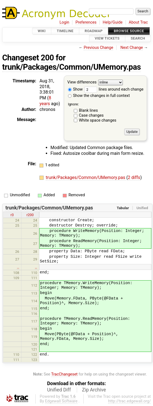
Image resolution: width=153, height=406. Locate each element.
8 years (45, 100)
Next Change (131, 47)
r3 (12, 215)
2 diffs (134, 177)
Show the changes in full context (99, 95)
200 (47, 57)
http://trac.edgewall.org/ (129, 401)
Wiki (42, 31)
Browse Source (129, 31)
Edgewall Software (61, 401)
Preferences (86, 22)
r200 (30, 215)
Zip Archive (94, 390)
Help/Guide (113, 22)
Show (75, 89)
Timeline (65, 31)
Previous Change (98, 47)
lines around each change (113, 89)
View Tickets (107, 39)
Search (138, 39)
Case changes (91, 115)
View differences (82, 82)
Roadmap (94, 31)
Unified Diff (59, 390)
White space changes (98, 120)
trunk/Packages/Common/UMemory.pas (71, 67)
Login (64, 22)
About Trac (138, 22)
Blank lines (88, 110)
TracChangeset (64, 374)
